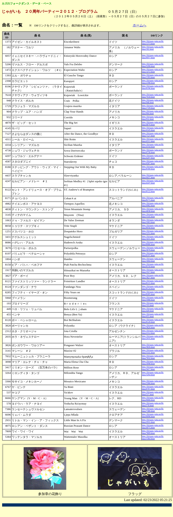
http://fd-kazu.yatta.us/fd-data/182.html (153, 48)
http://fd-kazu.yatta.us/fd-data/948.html (153, 101)
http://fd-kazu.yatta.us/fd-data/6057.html (153, 56)
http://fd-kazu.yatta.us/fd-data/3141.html (153, 351)
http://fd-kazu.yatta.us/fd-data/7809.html (153, 432)
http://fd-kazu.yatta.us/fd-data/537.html (153, 393)
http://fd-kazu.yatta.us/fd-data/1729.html (153, 106)
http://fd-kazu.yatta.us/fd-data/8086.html (153, 243)
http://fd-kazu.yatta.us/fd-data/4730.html (153, 151)
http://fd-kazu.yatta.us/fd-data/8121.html (153, 282)
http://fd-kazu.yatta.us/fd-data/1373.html (153, 42)
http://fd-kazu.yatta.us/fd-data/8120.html (153, 320)
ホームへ (139, 25)
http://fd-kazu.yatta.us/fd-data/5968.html (153, 298)
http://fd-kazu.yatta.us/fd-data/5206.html (153, 65)
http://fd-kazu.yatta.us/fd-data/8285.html (153, 293)
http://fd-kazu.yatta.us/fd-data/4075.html (153, 426)
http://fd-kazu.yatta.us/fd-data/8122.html (153, 190)
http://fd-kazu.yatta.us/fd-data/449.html (153, 309)
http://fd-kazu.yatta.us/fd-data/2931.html (153, 421)
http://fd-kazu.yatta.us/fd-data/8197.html (153, 254)
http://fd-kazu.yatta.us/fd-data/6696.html (153, 415)
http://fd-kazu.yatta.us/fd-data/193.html (153, 304)
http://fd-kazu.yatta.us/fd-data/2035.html (153, 337)
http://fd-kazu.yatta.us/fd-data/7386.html (153, 409)
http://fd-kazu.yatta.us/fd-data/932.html (153, 118)
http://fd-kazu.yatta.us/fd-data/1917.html (153, 271)
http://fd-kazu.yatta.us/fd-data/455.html (153, 315)
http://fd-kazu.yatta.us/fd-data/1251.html (153, 232)
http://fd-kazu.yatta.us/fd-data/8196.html (153, 87)
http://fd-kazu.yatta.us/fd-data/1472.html (153, 70)
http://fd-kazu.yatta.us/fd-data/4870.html (153, 123)
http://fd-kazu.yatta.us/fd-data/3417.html (153, 368)
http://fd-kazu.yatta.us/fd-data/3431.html (153, 237)
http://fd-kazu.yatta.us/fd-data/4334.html (153, 145)
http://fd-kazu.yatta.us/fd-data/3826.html (153, 346)
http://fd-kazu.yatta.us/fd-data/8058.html (153, 226)
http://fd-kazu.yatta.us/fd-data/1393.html (153, 76)
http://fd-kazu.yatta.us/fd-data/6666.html (153, 398)
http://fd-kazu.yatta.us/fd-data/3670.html (153, 248)
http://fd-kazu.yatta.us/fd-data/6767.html (153, 387)
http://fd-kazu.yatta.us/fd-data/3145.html (153, 215)
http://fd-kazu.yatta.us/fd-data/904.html (153, 112)
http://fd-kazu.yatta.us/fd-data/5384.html (153, 437)
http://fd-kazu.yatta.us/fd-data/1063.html (153, 221)
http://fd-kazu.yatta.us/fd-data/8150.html (153, 265)
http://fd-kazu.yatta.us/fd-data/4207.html (153, 156)
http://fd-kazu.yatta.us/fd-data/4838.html (153, 210)
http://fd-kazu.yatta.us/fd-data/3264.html (153, 373)
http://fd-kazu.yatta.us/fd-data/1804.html (153, 259)
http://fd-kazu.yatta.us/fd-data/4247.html (153, 181)
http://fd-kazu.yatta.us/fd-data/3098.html (153, 362)
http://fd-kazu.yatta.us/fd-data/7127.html (153, 134)
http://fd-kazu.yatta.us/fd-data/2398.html (153, 81)
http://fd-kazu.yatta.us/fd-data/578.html (153, 404)
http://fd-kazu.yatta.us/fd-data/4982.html (153, 204)
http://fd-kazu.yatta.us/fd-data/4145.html (153, 129)
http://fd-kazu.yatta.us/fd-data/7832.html (153, 357)
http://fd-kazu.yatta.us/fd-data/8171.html (153, 198)
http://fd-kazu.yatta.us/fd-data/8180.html (153, 167)
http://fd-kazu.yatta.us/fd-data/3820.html (153, 326)
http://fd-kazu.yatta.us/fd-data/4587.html (153, 162)
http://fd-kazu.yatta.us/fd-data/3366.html (153, 382)
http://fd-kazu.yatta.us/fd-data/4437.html (153, 176)
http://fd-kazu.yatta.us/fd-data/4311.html (153, 140)
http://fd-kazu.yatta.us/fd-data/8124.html (153, 287)
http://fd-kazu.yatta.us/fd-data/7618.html (153, 95)
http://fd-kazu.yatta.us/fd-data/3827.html (153, 276)
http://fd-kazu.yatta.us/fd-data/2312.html (153, 331)
